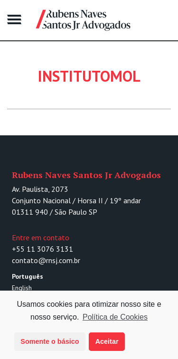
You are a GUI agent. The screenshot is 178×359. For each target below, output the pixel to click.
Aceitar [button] (107, 341)
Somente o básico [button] (49, 341)
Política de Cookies (115, 317)
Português (27, 276)
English (22, 287)
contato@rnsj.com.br (46, 260)
